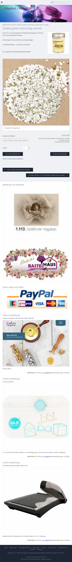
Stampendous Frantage (42, 25)
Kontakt (44, 547)
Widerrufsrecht (63, 547)
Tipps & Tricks (52, 547)
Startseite (13, 25)
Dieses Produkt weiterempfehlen (13, 159)
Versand (49, 138)
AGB (6, 547)
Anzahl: (5, 148)
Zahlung (39, 549)
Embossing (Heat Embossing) (25, 25)
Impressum (36, 547)
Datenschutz (13, 547)
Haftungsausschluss (25, 547)
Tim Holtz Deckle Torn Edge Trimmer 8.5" (15, 465)
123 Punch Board (8, 382)
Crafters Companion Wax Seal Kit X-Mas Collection (18, 318)
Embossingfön (29, 40)
